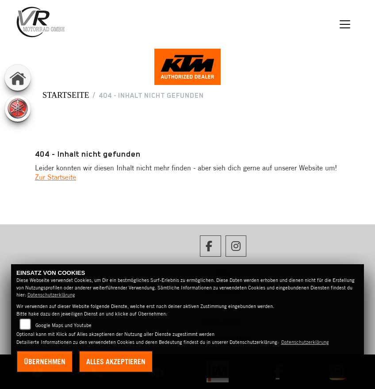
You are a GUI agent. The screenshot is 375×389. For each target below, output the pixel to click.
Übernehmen (44, 361)
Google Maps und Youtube (63, 325)
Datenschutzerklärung (51, 295)
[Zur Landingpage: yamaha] (17, 108)
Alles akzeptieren (115, 361)
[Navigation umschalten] (345, 24)
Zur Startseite (55, 177)
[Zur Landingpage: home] (17, 77)
